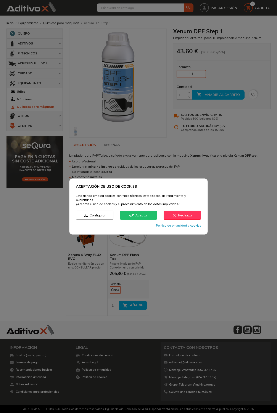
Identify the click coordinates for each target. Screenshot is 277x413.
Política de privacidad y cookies (178, 225)
